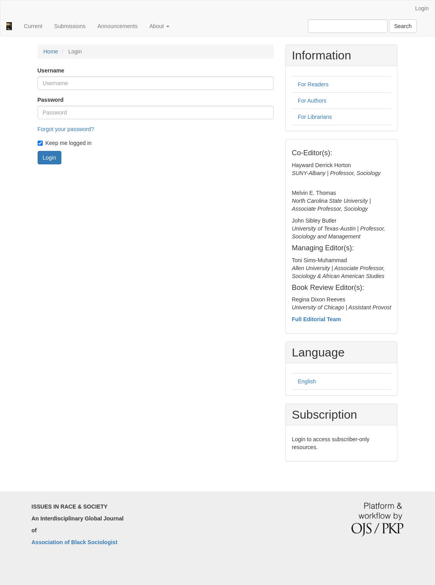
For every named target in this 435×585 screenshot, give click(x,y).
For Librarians (315, 117)
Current (33, 26)
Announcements (117, 26)
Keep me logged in (65, 143)
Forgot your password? (66, 129)
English (307, 381)
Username (51, 70)
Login (422, 8)
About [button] (159, 26)
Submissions (69, 26)
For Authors (312, 100)
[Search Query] (348, 26)
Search (403, 26)
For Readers (313, 84)
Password (51, 100)
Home (51, 51)
